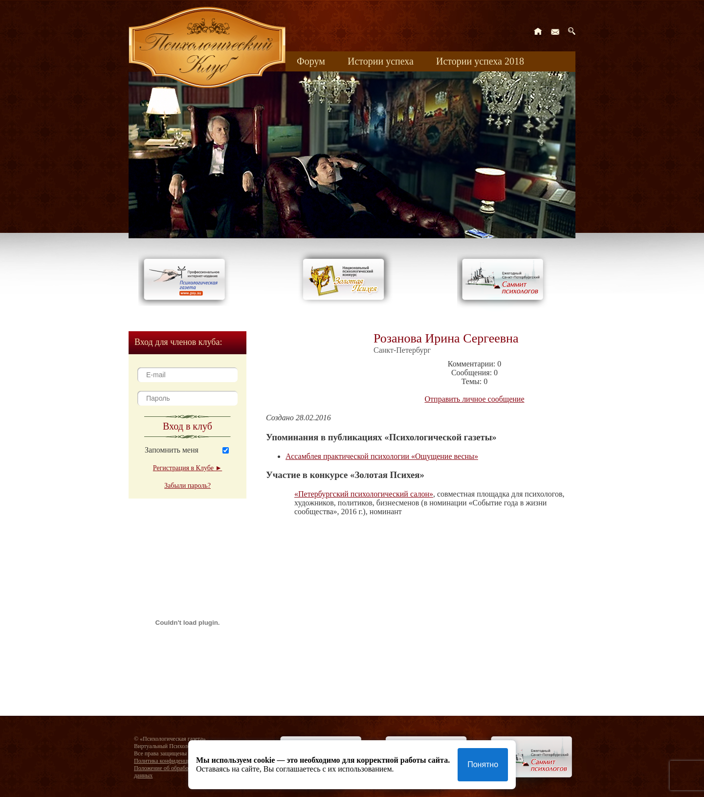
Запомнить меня (171, 450)
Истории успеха (381, 61)
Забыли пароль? (187, 485)
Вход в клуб (187, 426)
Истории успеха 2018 (480, 61)
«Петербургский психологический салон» (363, 494)
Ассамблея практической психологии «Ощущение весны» (382, 456)
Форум (311, 61)
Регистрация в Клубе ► (187, 468)
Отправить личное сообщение (475, 399)
